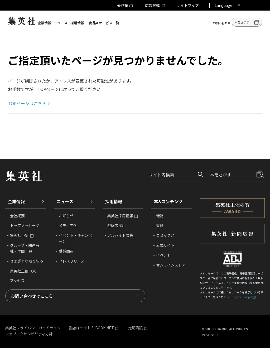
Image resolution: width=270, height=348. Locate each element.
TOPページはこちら (27, 103)
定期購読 (135, 328)
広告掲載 (152, 5)
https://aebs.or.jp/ (240, 297)
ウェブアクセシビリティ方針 (29, 334)
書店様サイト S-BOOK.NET (91, 328)
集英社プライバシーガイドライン (33, 328)
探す (198, 174)
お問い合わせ (221, 23)
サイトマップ (188, 5)
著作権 (122, 5)
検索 (257, 22)
